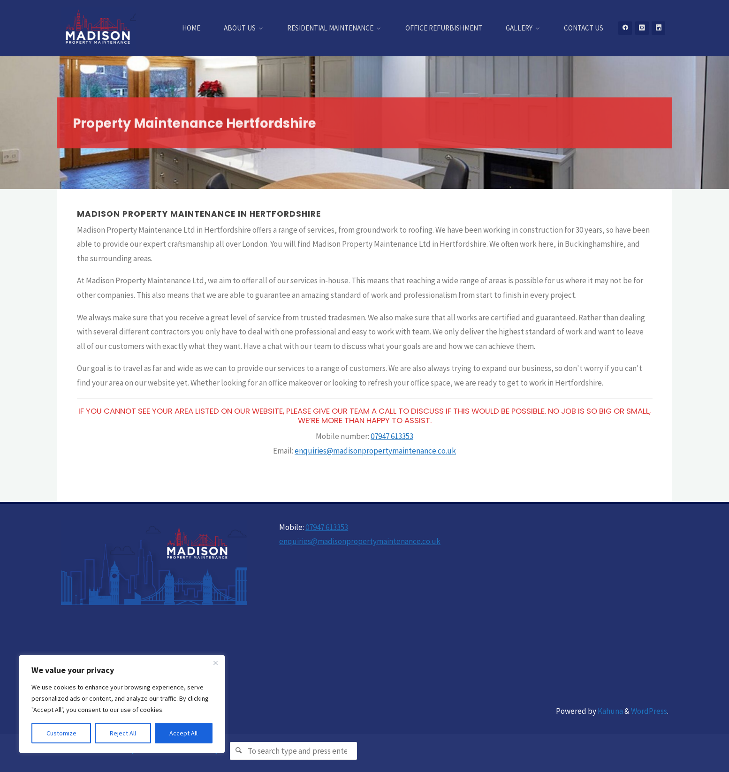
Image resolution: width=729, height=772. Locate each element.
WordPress (649, 711)
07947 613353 (392, 436)
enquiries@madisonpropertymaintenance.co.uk (375, 451)
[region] (122, 704)
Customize (61, 733)
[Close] (215, 662)
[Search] (238, 750)
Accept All (183, 733)
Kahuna (609, 711)
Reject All (123, 733)
